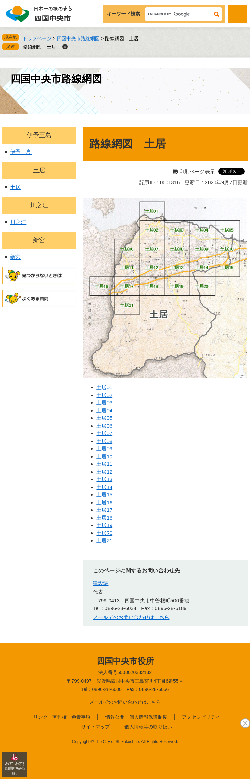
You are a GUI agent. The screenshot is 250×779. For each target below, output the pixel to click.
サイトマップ (95, 726)
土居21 (104, 540)
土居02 (104, 395)
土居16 (104, 502)
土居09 (104, 448)
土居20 (104, 533)
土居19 (104, 525)
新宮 (39, 240)
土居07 (104, 433)
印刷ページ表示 (197, 171)
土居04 (104, 410)
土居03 (104, 403)
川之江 (39, 205)
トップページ (37, 38)
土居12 (104, 472)
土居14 (104, 487)
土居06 (104, 426)
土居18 (104, 518)
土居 (39, 170)
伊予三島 (39, 135)
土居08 (104, 441)
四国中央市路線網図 (78, 38)
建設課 (100, 583)
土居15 (104, 494)
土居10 (104, 456)
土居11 (104, 464)
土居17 (104, 510)
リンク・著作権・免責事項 (61, 717)
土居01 (104, 387)
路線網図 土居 (39, 47)
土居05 (104, 418)
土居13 (104, 479)
